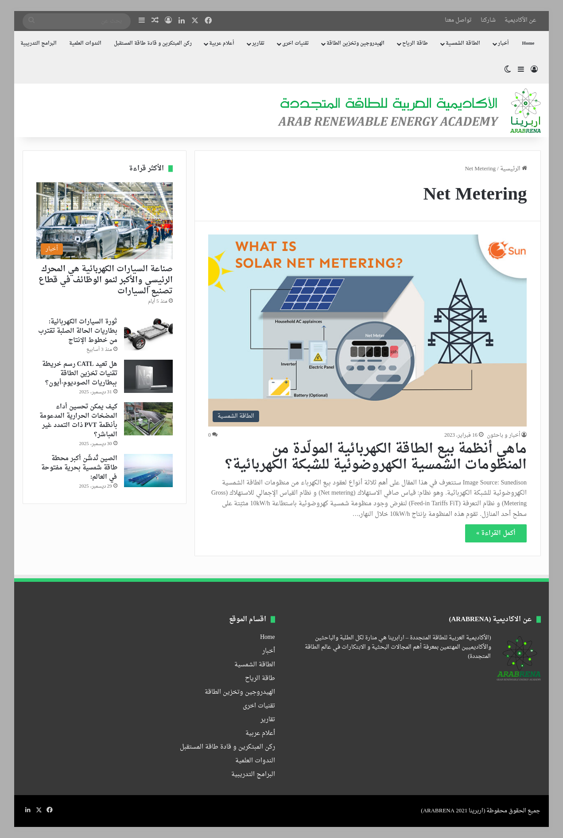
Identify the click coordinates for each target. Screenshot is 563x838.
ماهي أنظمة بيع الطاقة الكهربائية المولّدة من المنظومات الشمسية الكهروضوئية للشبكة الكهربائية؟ (376, 457)
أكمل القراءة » (496, 533)
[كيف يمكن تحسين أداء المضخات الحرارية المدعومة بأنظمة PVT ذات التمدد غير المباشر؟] (148, 418)
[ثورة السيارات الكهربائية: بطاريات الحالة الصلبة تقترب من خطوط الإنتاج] (148, 333)
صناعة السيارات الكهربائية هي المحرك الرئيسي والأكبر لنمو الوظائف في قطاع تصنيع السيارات (106, 280)
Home (528, 43)
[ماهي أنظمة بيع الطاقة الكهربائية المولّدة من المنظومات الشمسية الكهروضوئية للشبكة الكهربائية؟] (367, 330)
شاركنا (488, 20)
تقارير (258, 43)
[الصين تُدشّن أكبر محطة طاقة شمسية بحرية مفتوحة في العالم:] (148, 470)
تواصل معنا (458, 20)
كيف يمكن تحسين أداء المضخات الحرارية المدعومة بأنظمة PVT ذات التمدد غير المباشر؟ (78, 421)
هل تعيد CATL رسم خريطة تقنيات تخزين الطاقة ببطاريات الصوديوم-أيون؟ (79, 373)
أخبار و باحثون (503, 435)
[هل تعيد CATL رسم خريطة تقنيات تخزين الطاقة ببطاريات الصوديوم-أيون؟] (148, 376)
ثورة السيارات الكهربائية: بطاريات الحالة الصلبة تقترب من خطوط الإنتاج (77, 331)
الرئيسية (513, 168)
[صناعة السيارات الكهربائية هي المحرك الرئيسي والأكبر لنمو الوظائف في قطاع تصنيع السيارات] (104, 220)
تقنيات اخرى (295, 43)
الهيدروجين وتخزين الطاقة (355, 43)
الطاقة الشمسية (463, 43)
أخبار (503, 43)
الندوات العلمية (85, 43)
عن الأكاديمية (520, 20)
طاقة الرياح (415, 43)
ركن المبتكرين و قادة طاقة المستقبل (153, 43)
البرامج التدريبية (38, 43)
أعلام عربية (221, 43)
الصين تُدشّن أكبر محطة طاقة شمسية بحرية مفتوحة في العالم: (79, 468)
